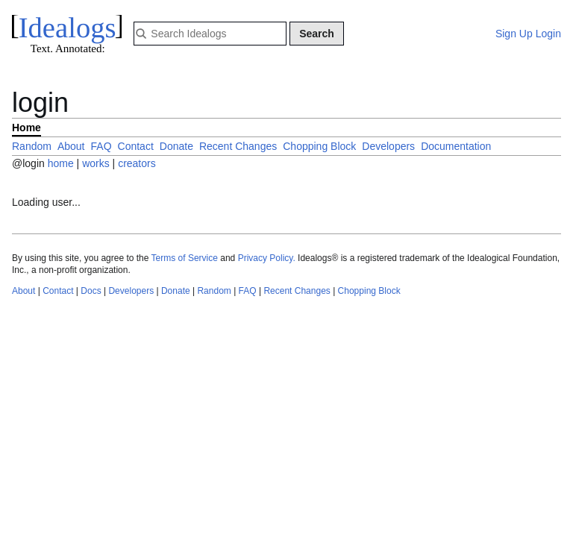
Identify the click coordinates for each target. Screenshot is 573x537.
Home (26, 128)
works (97, 163)
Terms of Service (184, 258)
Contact (136, 146)
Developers (388, 146)
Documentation (456, 146)
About (71, 146)
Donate (176, 146)
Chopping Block (319, 146)
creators (137, 163)
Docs (91, 291)
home (61, 163)
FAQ (101, 146)
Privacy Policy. (266, 258)
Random (31, 146)
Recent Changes (238, 146)
